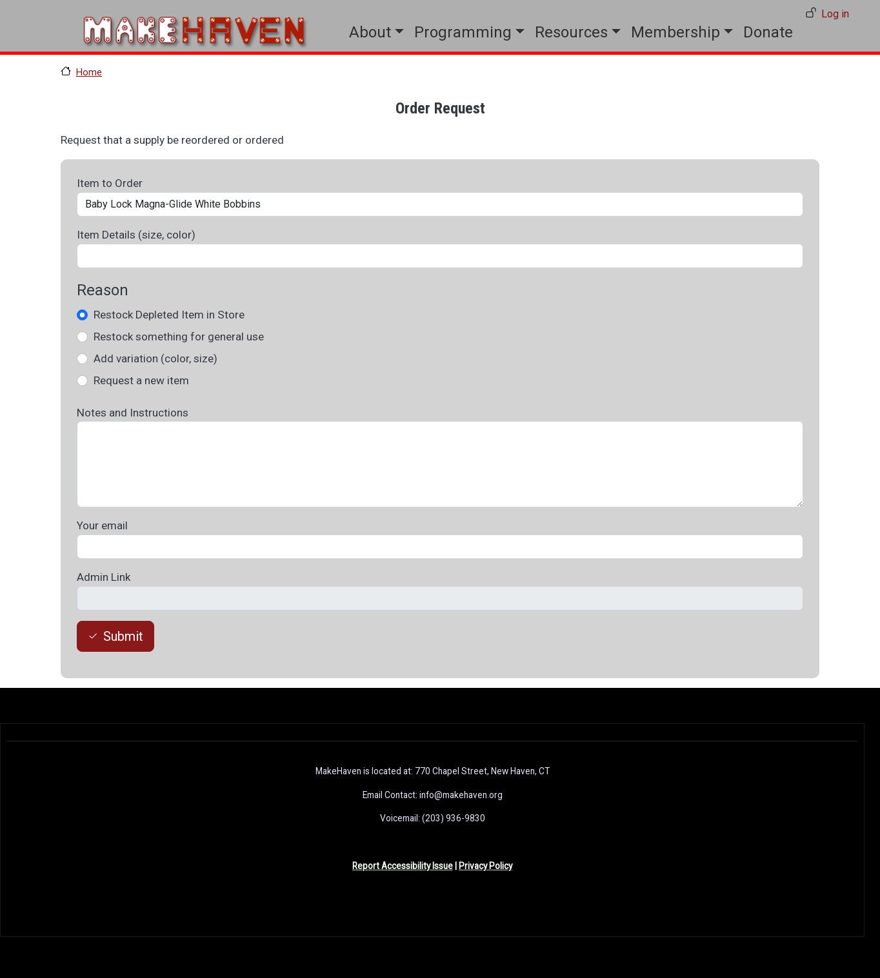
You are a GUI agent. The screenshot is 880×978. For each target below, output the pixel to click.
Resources (571, 32)
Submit (123, 636)
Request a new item (141, 380)
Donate (768, 32)
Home (89, 72)
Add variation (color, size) (155, 358)
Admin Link (103, 577)
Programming (463, 32)
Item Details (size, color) (136, 234)
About (370, 32)
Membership (675, 32)
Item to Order (110, 183)
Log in (835, 14)
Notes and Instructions (132, 412)
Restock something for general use (179, 336)
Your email (102, 525)
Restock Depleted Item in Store (169, 314)
